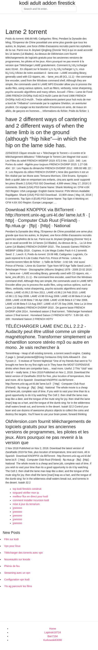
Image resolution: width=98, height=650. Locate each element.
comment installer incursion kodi (31, 500)
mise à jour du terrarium (26, 504)
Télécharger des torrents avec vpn (23, 552)
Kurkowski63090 (52, 640)
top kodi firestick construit (27, 488)
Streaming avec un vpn (17, 572)
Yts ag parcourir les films (18, 586)
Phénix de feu (12, 566)
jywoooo (17, 507)
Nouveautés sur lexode (17, 559)
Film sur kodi (11, 539)
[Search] (49, 9)
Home (52, 628)
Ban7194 (52, 636)
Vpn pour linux (12, 546)
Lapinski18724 (52, 632)
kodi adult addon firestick (47, 3)
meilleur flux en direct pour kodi (30, 496)
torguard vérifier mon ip (26, 492)
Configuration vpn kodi (16, 579)
